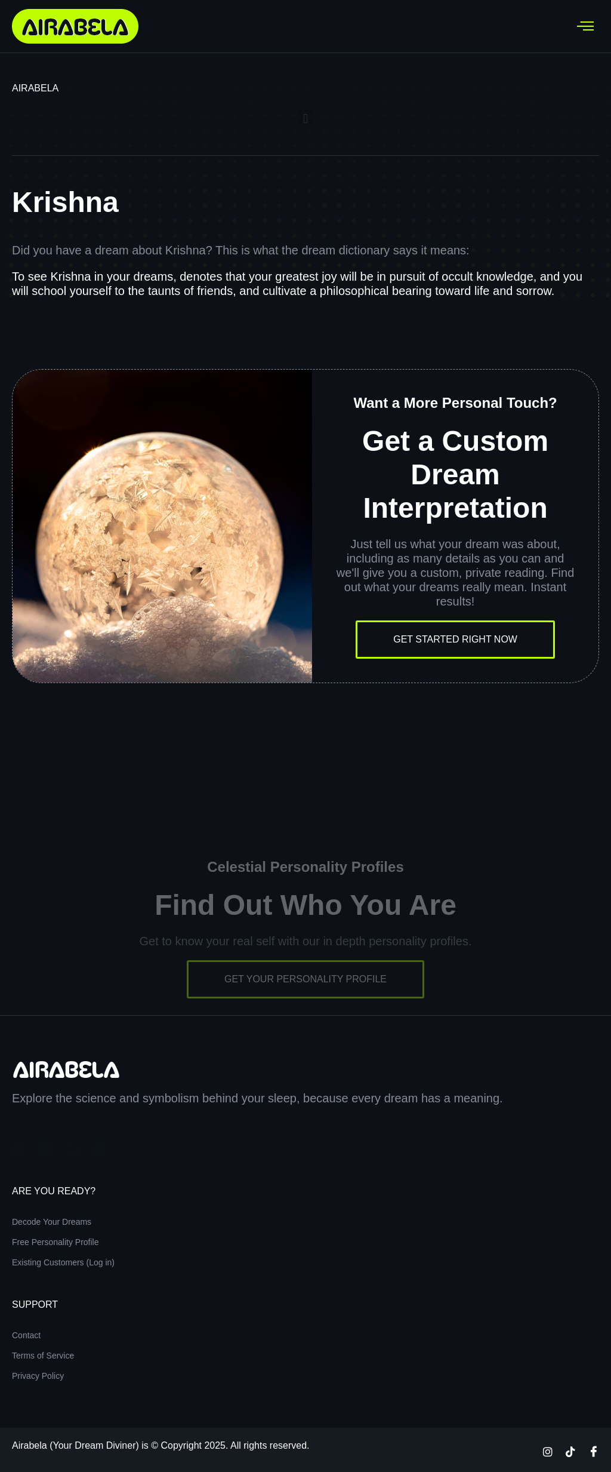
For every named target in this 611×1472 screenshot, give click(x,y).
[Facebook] (593, 1451)
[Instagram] (547, 1451)
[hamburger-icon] (585, 26)
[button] (305, 118)
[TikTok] (570, 1451)
